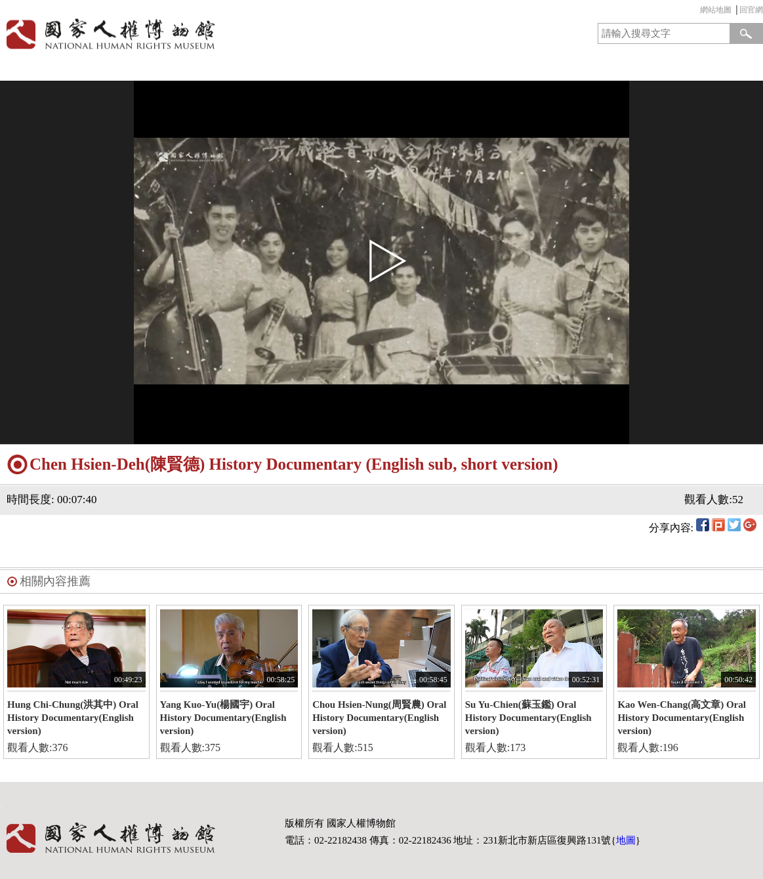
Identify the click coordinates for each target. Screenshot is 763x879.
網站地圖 (716, 9)
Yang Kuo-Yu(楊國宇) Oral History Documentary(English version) (223, 717)
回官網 (751, 9)
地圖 (626, 840)
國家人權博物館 (187, 33)
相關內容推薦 (55, 581)
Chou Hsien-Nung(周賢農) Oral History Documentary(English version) (379, 717)
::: (696, 11)
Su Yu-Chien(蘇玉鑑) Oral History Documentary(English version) (528, 717)
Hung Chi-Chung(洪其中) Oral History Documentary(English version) (72, 717)
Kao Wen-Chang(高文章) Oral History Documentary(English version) (681, 717)
